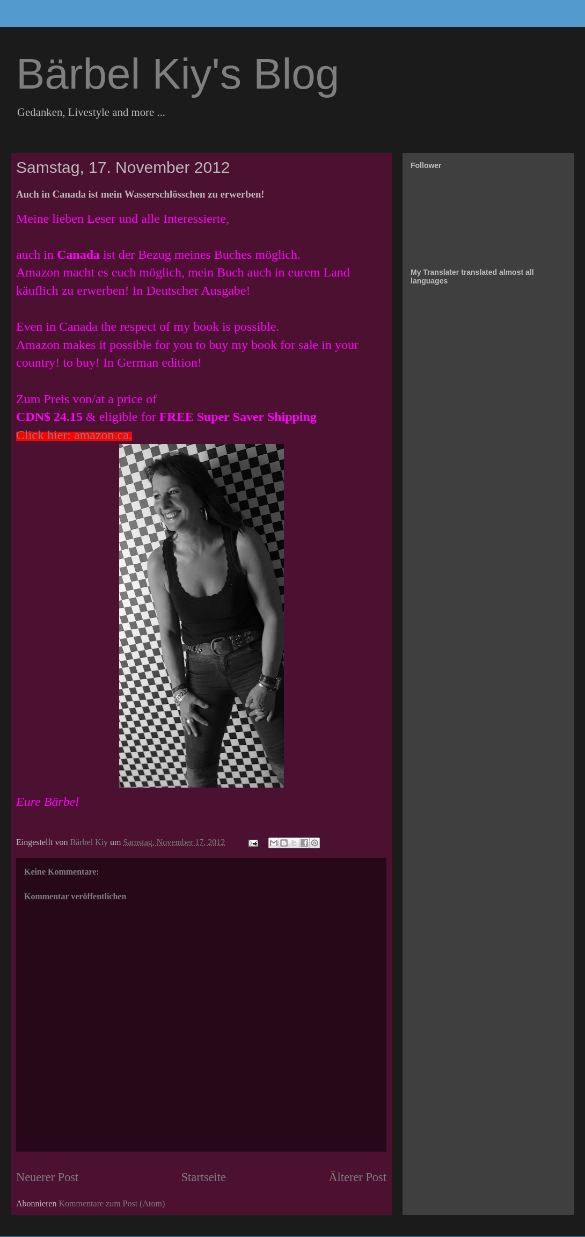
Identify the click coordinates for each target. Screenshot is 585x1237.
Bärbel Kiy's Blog (177, 74)
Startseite (203, 1177)
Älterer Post (357, 1177)
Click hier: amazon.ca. (74, 435)
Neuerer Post (47, 1177)
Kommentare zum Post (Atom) (112, 1203)
